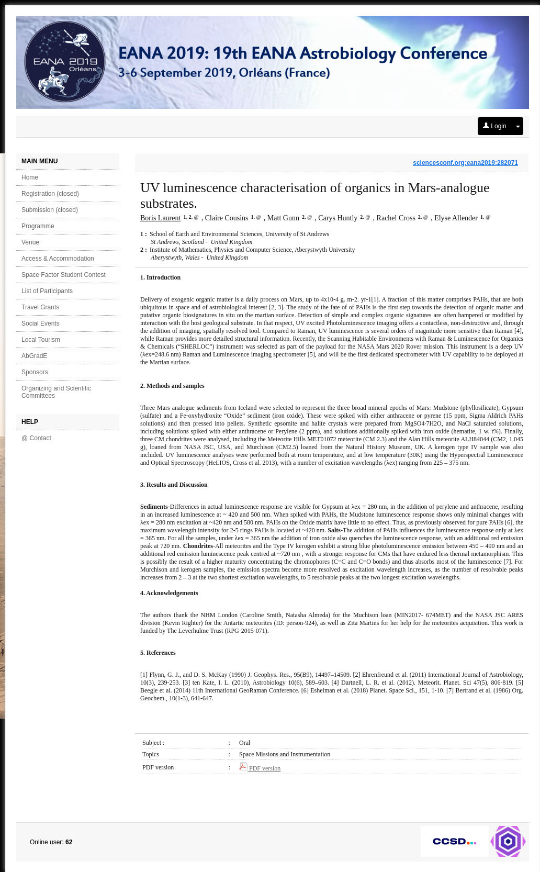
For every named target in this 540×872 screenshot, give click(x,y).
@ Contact (36, 438)
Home (29, 177)
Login (495, 126)
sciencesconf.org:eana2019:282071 (465, 162)
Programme (37, 226)
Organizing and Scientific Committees (56, 392)
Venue (30, 242)
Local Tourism (40, 339)
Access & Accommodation (57, 258)
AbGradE (34, 356)
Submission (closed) (49, 210)
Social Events (40, 323)
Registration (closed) (50, 193)
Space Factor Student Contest (63, 274)
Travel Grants (40, 307)
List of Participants (47, 291)
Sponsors (34, 372)
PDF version (259, 768)
